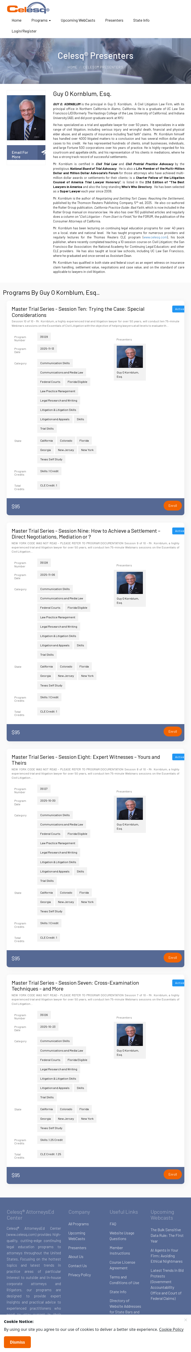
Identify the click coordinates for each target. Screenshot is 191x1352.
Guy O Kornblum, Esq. (130, 362)
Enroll (173, 505)
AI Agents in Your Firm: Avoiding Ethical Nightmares (167, 1256)
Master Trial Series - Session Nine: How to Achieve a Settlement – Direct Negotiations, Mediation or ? (86, 533)
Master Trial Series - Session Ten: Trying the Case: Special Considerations (78, 311)
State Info (141, 20)
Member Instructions (120, 1250)
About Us (75, 1256)
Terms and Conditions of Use (124, 1279)
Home (16, 20)
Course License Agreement (122, 1265)
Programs (41, 20)
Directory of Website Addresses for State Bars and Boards (125, 1309)
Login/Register (24, 31)
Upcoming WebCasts (78, 20)
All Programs (78, 1223)
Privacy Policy (79, 1274)
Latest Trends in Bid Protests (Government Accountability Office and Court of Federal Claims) (167, 1284)
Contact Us (77, 1265)
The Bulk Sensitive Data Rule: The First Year (167, 1235)
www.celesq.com (155, 237)
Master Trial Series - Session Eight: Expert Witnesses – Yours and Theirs (86, 759)
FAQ (113, 1223)
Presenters (114, 20)
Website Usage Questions (122, 1235)
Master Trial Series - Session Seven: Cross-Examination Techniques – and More (75, 985)
